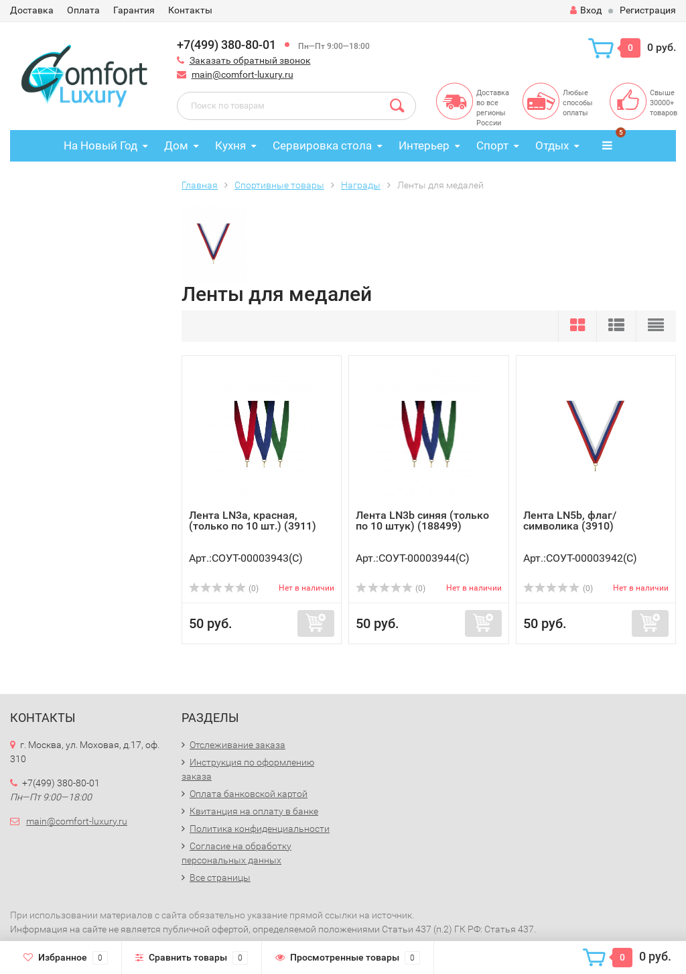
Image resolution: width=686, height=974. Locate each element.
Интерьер (424, 145)
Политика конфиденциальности (260, 828)
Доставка (32, 10)
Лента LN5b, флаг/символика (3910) (569, 520)
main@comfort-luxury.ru (242, 74)
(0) (224, 588)
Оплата (83, 10)
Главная (200, 185)
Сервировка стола (322, 145)
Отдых (552, 145)
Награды (361, 185)
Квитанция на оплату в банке (254, 811)
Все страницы (220, 877)
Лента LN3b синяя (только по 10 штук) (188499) (422, 520)
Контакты (190, 10)
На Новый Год (100, 145)
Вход (586, 10)
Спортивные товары (279, 185)
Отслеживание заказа (237, 744)
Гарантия (134, 10)
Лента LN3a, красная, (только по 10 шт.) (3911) (252, 520)
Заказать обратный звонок (250, 60)
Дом (176, 145)
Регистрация (648, 10)
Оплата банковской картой (248, 793)
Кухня (230, 145)
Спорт (492, 145)
